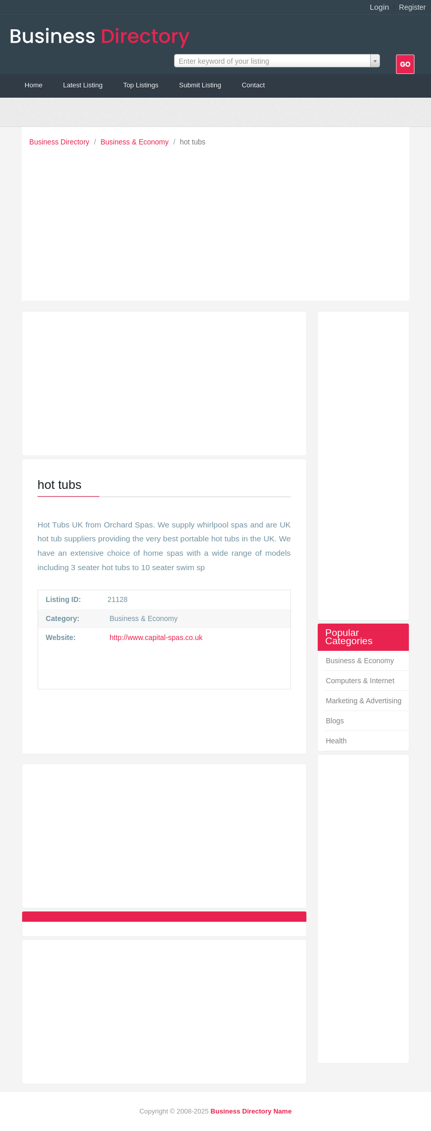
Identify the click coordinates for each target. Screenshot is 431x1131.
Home (34, 85)
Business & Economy (135, 142)
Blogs (335, 721)
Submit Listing (200, 85)
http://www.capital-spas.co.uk (155, 637)
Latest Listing (83, 85)
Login (379, 7)
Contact (253, 85)
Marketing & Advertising (364, 701)
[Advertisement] (218, 221)
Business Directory (60, 142)
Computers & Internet (360, 681)
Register (412, 7)
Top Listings (141, 85)
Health (336, 741)
